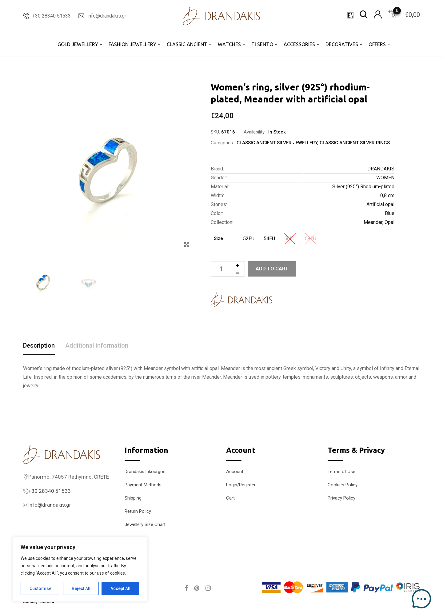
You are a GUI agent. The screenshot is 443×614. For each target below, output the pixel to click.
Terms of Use (341, 471)
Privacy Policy (341, 498)
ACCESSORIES (299, 44)
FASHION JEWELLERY (132, 44)
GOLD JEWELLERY (78, 44)
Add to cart (272, 269)
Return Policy (138, 511)
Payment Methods (143, 485)
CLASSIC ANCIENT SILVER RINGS (355, 143)
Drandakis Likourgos (145, 471)
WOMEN (385, 178)
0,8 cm (387, 195)
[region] (80, 569)
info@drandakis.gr (106, 16)
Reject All (81, 588)
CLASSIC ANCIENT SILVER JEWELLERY (277, 143)
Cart (230, 498)
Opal (389, 222)
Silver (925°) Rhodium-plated (363, 186)
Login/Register (241, 485)
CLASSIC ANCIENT (187, 44)
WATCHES (229, 44)
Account (234, 471)
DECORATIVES (341, 44)
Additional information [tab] (96, 345)
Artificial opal (380, 204)
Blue (389, 213)
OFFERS (377, 44)
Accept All (120, 588)
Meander (373, 222)
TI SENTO (262, 44)
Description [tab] (39, 345)
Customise (40, 588)
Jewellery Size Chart (145, 524)
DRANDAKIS (380, 169)
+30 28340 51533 (51, 16)
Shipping (133, 498)
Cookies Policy (342, 485)
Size (218, 238)
